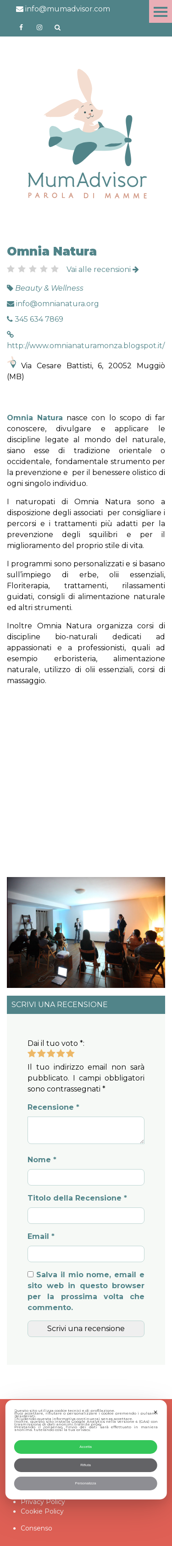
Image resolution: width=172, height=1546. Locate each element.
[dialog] (86, 1449)
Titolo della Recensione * (77, 1198)
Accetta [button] (85, 1447)
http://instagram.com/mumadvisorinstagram (39, 27)
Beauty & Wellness (49, 288)
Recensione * (53, 1107)
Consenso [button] (36, 1528)
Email (41, 1236)
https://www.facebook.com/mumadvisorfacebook (21, 27)
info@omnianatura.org (53, 303)
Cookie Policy (42, 1511)
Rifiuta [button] (85, 1465)
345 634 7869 (35, 319)
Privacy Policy (43, 1502)
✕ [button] (155, 1412)
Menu (160, 11)
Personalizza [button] (85, 1483)
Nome (42, 1159)
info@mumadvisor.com (63, 9)
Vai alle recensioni (103, 269)
